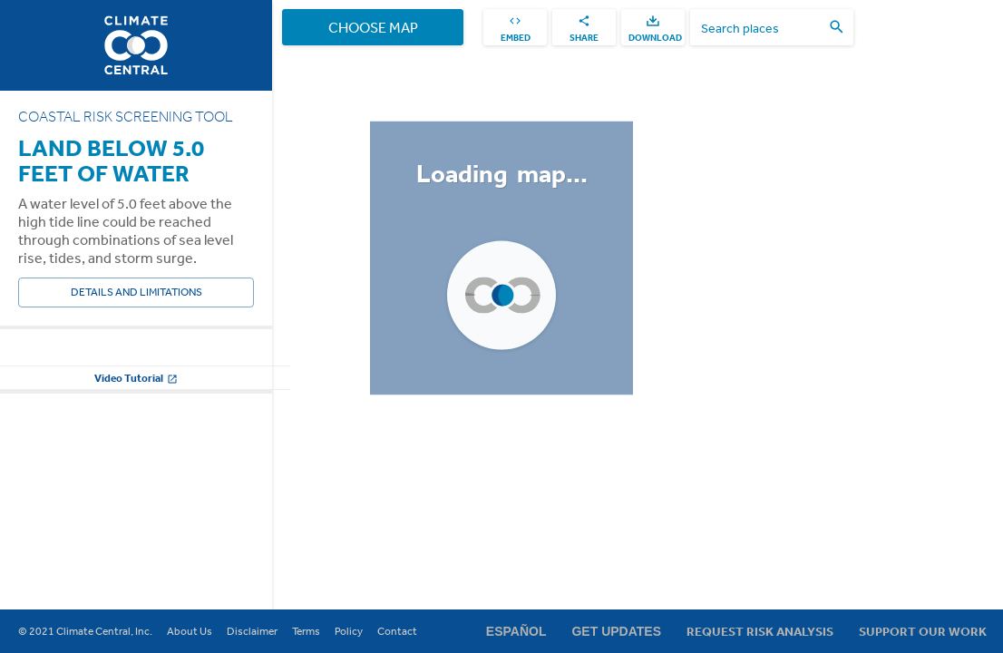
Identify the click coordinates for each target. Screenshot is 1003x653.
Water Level (48, 360)
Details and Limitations (136, 292)
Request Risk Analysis (760, 631)
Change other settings (136, 516)
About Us (189, 631)
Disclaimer (252, 631)
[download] (653, 27)
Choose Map (373, 27)
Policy (349, 631)
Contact (397, 631)
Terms (306, 631)
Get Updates (616, 631)
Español (516, 631)
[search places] (761, 28)
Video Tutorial (136, 561)
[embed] (515, 27)
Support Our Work (923, 631)
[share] (584, 27)
